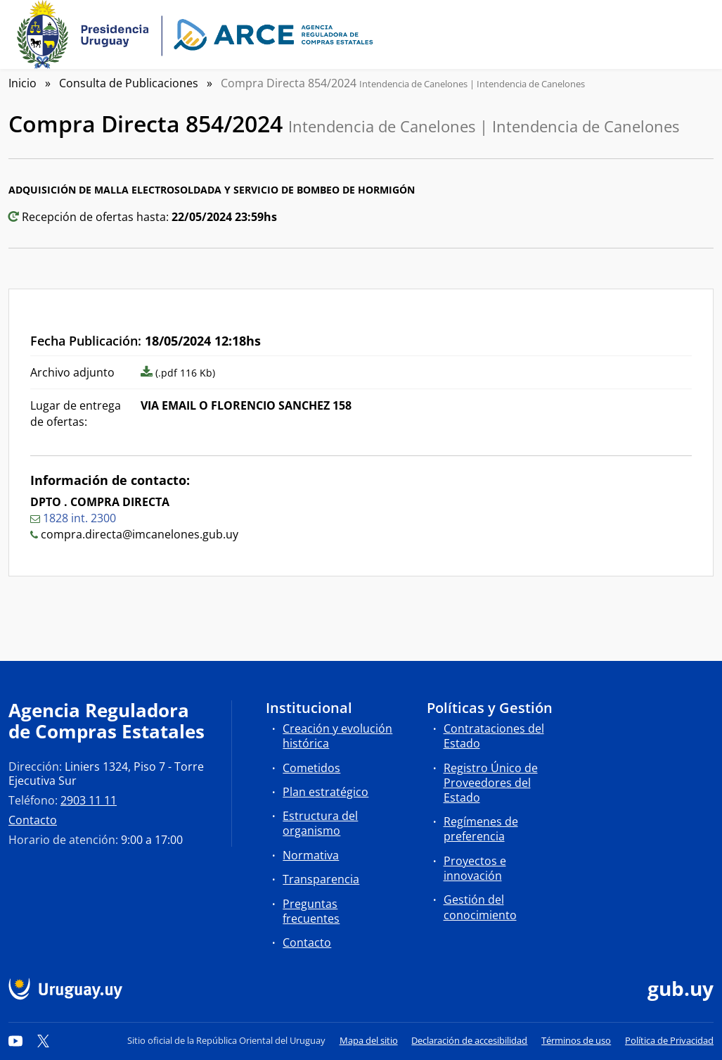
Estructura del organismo (320, 823)
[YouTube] (15, 1040)
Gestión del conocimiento (480, 907)
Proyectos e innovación (475, 868)
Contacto (32, 820)
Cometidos (311, 768)
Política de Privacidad (669, 1040)
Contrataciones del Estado (494, 736)
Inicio (22, 83)
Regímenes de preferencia (481, 829)
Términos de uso (576, 1040)
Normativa (311, 855)
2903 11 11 (88, 800)
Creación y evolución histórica (337, 736)
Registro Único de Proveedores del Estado (491, 782)
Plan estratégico (325, 792)
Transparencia (321, 879)
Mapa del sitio (369, 1040)
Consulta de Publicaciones (128, 83)
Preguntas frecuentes (311, 911)
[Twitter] (44, 1040)
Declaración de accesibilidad (469, 1040)
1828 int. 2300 (79, 518)
